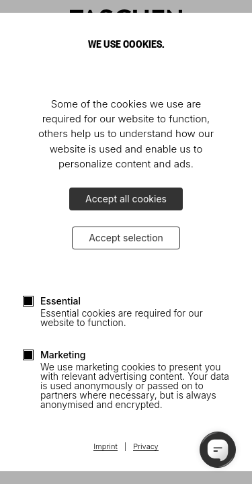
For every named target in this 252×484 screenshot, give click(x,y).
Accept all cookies (126, 198)
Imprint (105, 447)
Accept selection (126, 237)
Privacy (146, 447)
